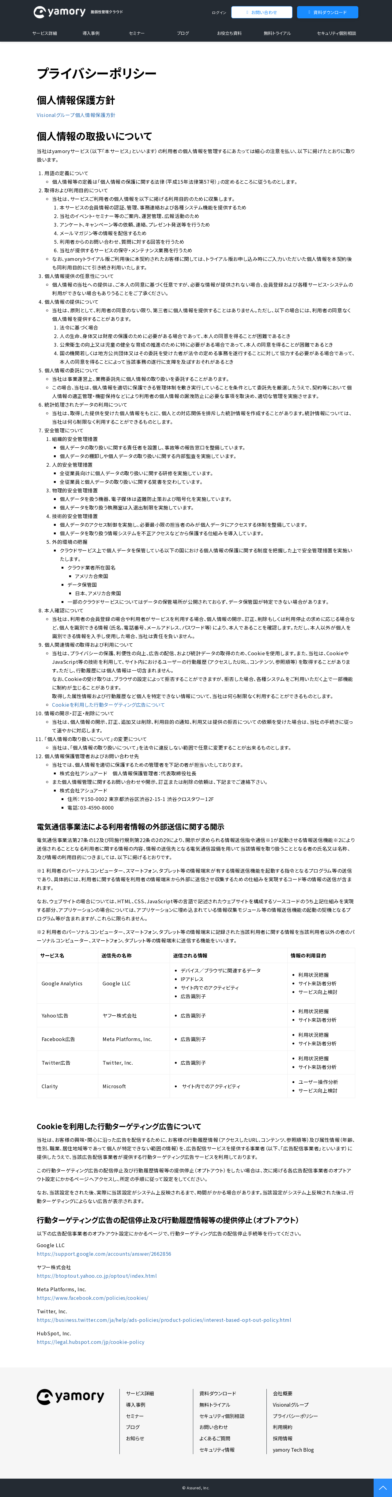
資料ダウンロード (330, 12)
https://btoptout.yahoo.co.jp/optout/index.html (97, 1275)
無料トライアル (277, 33)
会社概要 (282, 1393)
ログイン (219, 12)
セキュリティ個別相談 (336, 33)
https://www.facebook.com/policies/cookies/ (93, 1297)
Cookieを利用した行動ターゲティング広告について (108, 704)
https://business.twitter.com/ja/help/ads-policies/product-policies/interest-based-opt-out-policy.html (164, 1319)
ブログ (183, 33)
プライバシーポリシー (295, 1416)
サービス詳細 (44, 33)
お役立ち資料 (229, 33)
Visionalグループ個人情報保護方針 (76, 114)
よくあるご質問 (214, 1438)
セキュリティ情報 (217, 1449)
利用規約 (282, 1427)
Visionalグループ (291, 1404)
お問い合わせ (264, 12)
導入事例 (91, 33)
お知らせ (135, 1438)
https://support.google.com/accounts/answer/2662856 (104, 1253)
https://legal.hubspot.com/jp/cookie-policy (91, 1341)
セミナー (137, 33)
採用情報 (282, 1438)
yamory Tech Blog (293, 1449)
